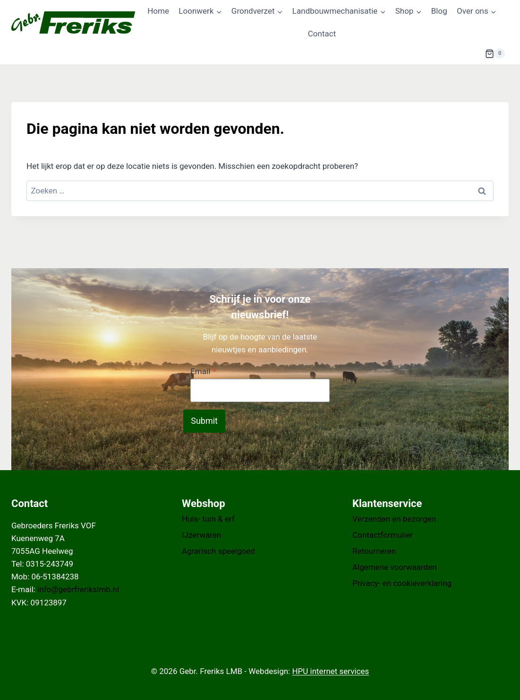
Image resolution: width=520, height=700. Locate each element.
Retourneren (374, 551)
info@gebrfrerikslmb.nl (78, 589)
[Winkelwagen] (495, 53)
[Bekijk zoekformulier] (461, 53)
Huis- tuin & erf (208, 519)
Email (203, 371)
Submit (204, 421)
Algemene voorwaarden (394, 567)
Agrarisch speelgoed (218, 551)
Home (158, 11)
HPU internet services (330, 671)
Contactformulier (382, 535)
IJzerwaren (201, 535)
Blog (439, 11)
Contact (322, 33)
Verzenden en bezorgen (394, 519)
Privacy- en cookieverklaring (402, 583)
